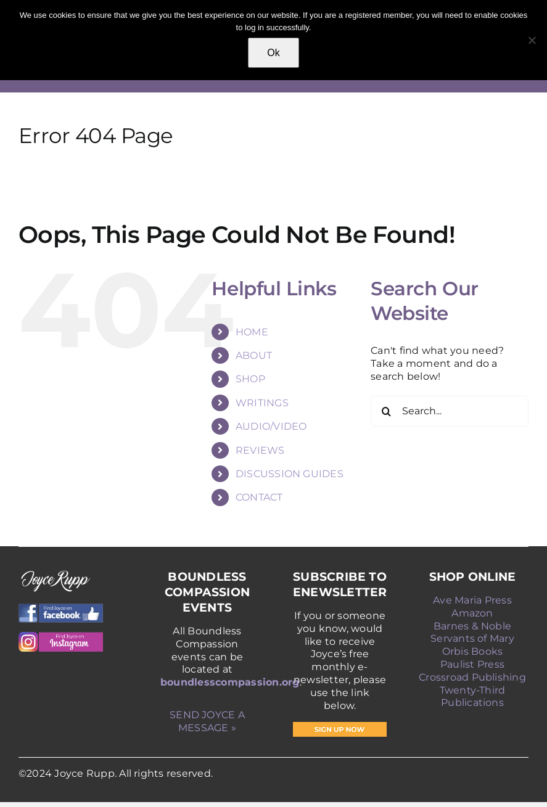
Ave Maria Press (472, 600)
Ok (273, 52)
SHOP (250, 379)
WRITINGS (262, 403)
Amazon (472, 613)
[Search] (386, 411)
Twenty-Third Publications (473, 696)
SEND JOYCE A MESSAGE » (207, 721)
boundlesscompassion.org (230, 682)
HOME (252, 332)
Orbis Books (472, 651)
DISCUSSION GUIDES (289, 474)
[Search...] (449, 411)
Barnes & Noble (472, 626)
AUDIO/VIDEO (271, 426)
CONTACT (259, 497)
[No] (531, 40)
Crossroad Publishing (472, 677)
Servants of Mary (472, 638)
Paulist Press (472, 664)
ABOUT (254, 355)
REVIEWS (260, 450)
